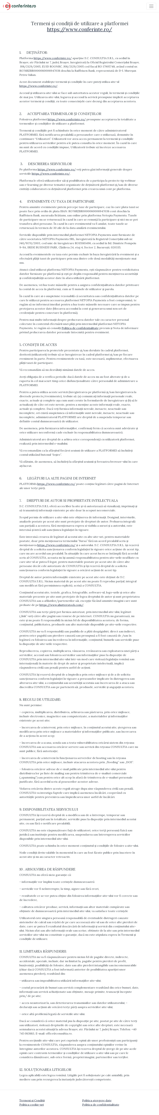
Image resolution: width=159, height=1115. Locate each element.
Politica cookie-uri (31, 1104)
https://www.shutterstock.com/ (61, 605)
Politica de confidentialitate (80, 328)
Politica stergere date (97, 1100)
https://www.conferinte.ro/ (79, 29)
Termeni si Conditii (32, 1100)
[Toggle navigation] (151, 6)
